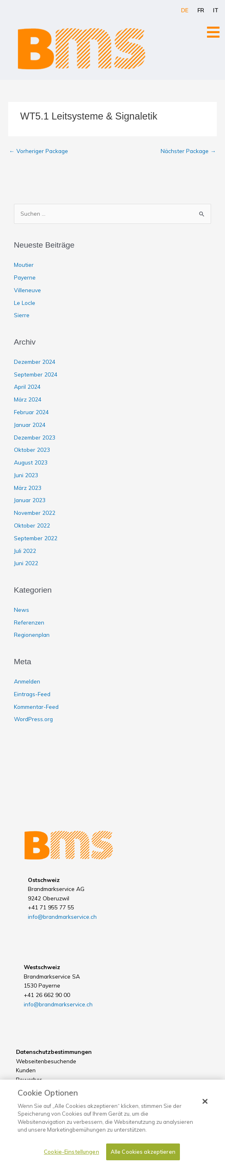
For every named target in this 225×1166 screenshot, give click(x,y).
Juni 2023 (26, 474)
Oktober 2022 (32, 525)
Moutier (24, 264)
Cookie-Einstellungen (71, 1157)
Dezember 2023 (34, 437)
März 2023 (27, 487)
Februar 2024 (31, 411)
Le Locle (24, 302)
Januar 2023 (29, 499)
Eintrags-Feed (32, 693)
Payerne (25, 277)
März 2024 (27, 399)
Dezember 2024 (34, 361)
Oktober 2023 (32, 449)
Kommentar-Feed (36, 706)
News (21, 609)
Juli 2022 (25, 550)
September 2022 (35, 538)
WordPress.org (33, 718)
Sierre (22, 314)
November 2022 (34, 512)
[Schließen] (204, 1107)
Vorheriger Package (38, 150)
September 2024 (35, 374)
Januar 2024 (29, 424)
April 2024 (27, 386)
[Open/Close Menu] (213, 32)
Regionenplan (32, 634)
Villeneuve (27, 289)
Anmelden (27, 681)
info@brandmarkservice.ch (62, 916)
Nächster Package (188, 150)
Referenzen (29, 622)
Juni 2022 (26, 562)
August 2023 (31, 462)
